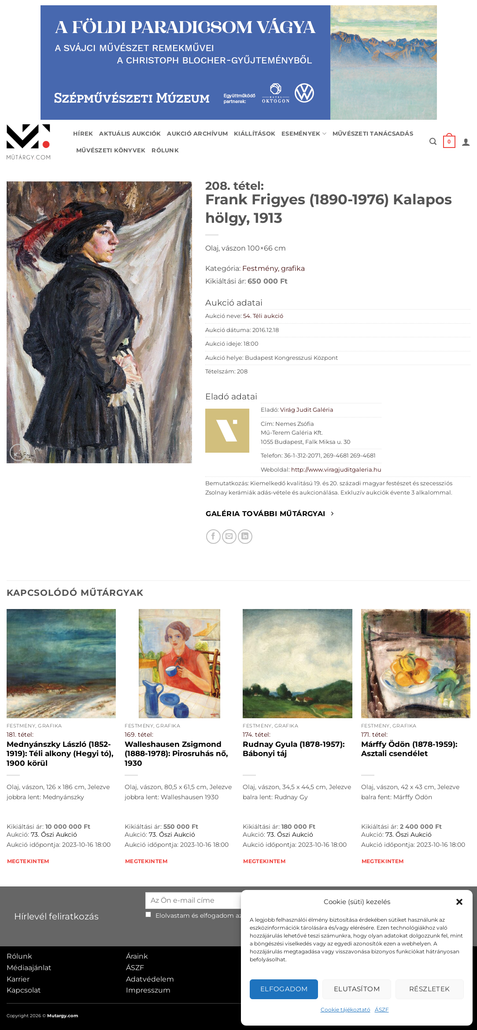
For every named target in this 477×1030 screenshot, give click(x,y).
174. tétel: (256, 734)
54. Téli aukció (263, 316)
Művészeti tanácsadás (373, 133)
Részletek (429, 989)
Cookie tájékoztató (345, 1009)
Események (303, 133)
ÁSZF (382, 1009)
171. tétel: (374, 734)
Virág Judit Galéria (306, 409)
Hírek (83, 133)
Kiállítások (254, 133)
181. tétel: (20, 734)
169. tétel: (139, 734)
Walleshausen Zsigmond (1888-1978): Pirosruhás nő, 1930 (176, 754)
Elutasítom (357, 989)
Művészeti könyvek (110, 150)
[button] (459, 901)
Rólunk (165, 150)
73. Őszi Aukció (54, 834)
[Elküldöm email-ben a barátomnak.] (229, 536)
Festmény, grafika (273, 268)
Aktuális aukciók (130, 133)
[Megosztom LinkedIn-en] (245, 536)
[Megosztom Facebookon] (213, 536)
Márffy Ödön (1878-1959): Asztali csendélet (409, 749)
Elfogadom (284, 989)
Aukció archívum (197, 133)
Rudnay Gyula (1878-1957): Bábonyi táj (293, 749)
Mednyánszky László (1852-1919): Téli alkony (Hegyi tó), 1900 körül (60, 754)
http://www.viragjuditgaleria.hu (336, 469)
